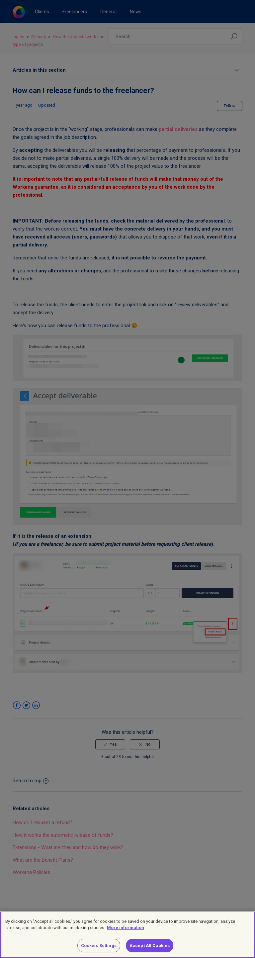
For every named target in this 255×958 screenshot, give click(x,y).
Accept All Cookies (149, 949)
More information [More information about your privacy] (125, 932)
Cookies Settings (99, 949)
